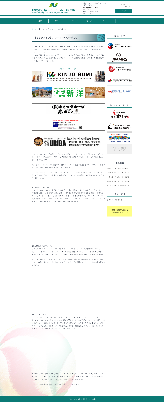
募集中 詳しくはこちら (114, 200)
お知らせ (57, 21)
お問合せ (123, 11)
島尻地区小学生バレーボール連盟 (118, 185)
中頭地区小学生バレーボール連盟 (118, 177)
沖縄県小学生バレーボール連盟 (117, 168)
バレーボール (90, 21)
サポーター (107, 21)
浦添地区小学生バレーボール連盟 (118, 181)
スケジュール (74, 21)
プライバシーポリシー (126, 4)
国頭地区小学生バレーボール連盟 (118, 173)
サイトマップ (128, 6)
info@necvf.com (90, 7)
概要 (40, 21)
